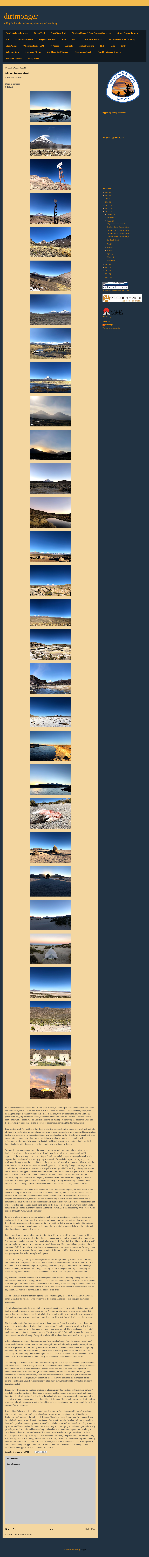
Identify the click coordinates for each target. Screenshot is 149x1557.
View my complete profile (111, 328)
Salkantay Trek (12, 52)
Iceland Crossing (86, 46)
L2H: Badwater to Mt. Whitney (121, 39)
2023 (107, 195)
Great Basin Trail (58, 33)
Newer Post (11, 1529)
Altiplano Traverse (14, 59)
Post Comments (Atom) (23, 1534)
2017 (107, 264)
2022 (107, 199)
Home (51, 1529)
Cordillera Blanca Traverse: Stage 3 (118, 230)
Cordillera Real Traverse (58, 52)
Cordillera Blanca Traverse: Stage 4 (118, 227)
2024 (107, 192)
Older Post (90, 1529)
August (109, 221)
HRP (102, 46)
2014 (107, 274)
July (108, 244)
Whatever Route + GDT (33, 46)
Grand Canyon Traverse (128, 33)
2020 (107, 205)
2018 (107, 212)
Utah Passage (11, 46)
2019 (107, 208)
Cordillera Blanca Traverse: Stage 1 (118, 237)
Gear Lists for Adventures (17, 33)
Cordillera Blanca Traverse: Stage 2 (118, 233)
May (109, 250)
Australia (69, 46)
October (110, 214)
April (109, 254)
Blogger (83, 1549)
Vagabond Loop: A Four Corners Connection (91, 33)
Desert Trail (39, 33)
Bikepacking (33, 59)
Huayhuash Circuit (83, 52)
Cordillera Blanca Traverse (109, 52)
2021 (107, 202)
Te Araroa (54, 46)
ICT (7, 39)
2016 (107, 267)
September (111, 218)
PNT (64, 39)
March (109, 257)
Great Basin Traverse (92, 39)
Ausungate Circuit (33, 52)
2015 (107, 271)
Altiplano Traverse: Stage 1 (116, 224)
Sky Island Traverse (24, 39)
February (110, 260)
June (109, 247)
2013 (107, 277)
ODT (74, 39)
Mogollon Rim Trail (47, 39)
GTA (113, 46)
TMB (123, 46)
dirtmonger (21, 16)
